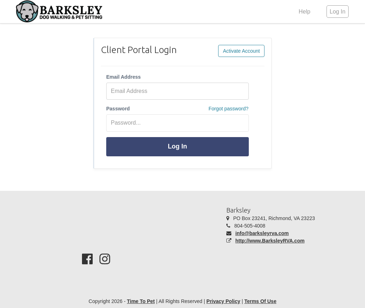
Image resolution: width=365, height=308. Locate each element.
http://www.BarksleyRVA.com (269, 241)
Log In (177, 146)
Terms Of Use (260, 301)
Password (118, 108)
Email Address (123, 77)
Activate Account (241, 51)
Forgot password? (228, 108)
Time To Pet (141, 301)
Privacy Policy (223, 301)
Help (304, 12)
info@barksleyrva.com (262, 233)
